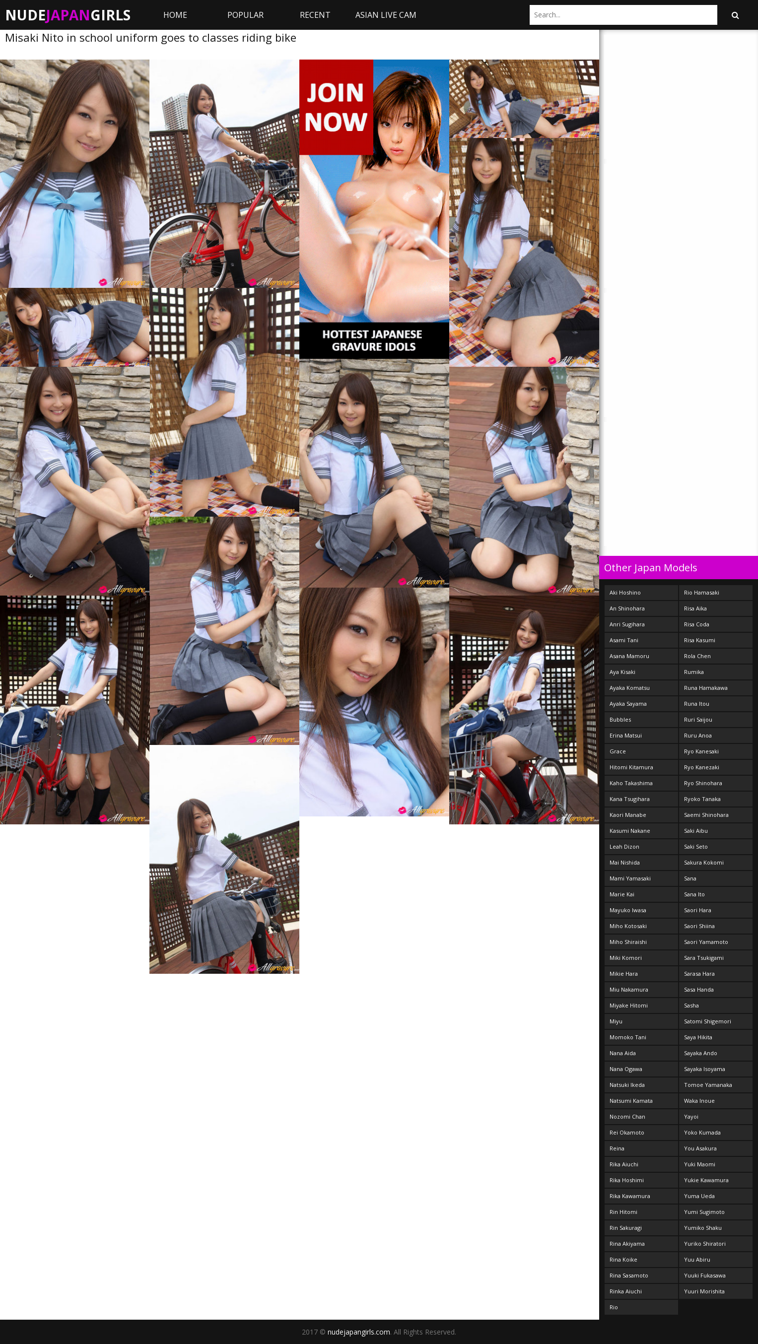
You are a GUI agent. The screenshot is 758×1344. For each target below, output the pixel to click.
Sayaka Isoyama (704, 1069)
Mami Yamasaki (630, 878)
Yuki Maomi (699, 1164)
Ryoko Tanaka (702, 799)
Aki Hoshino (625, 592)
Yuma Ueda (699, 1196)
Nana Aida (623, 1053)
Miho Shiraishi (628, 941)
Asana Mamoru (629, 656)
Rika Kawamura (630, 1196)
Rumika (694, 671)
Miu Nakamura (629, 989)
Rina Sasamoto (629, 1275)
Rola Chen (697, 656)
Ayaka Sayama (628, 703)
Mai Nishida (625, 862)
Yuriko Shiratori (705, 1243)
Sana (690, 878)
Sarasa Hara (699, 973)
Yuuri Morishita (704, 1291)
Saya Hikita (698, 1037)
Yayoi (691, 1116)
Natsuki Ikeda (627, 1084)
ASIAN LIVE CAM (385, 14)
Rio (614, 1307)
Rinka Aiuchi (626, 1291)
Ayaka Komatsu (630, 687)
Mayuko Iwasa (628, 910)
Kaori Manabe (628, 814)
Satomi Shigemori (707, 1021)
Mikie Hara (624, 973)
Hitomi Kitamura (631, 767)
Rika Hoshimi (627, 1180)
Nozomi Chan (627, 1116)
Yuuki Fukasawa (705, 1275)
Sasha (691, 1005)
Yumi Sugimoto (704, 1211)
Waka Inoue (699, 1100)
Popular (245, 14)
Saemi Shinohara (706, 814)
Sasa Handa (699, 989)
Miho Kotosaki (628, 926)
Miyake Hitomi (629, 1005)
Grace (618, 751)
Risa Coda (696, 624)
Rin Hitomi (623, 1211)
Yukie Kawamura (706, 1180)
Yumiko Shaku (703, 1227)
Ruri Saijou (698, 719)
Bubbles (620, 719)
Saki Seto (696, 846)
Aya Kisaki (622, 671)
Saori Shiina (699, 926)
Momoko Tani (628, 1037)
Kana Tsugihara (630, 799)
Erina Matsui (626, 735)
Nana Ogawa (626, 1069)
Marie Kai (622, 894)
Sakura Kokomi (704, 862)
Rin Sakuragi (626, 1227)
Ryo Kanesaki (701, 751)
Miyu (616, 1021)
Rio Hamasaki (701, 592)
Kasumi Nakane (630, 830)
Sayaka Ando (700, 1053)
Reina (617, 1148)
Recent (315, 14)
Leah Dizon (624, 846)
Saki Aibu (696, 830)
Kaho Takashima (631, 783)
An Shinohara (627, 608)
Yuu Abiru (697, 1259)
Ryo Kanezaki (701, 767)
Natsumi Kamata (631, 1100)
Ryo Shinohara (703, 783)
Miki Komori (626, 957)
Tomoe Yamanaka (708, 1084)
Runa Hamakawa (706, 687)
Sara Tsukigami (704, 957)
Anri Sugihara (627, 624)
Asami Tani (624, 640)
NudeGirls (68, 14)
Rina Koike (623, 1259)
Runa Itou (696, 703)
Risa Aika (695, 608)
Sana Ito (694, 894)
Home (175, 14)
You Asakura (700, 1148)
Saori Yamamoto (706, 941)
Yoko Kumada (702, 1132)
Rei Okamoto (627, 1132)
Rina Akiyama (627, 1243)
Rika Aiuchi (624, 1164)
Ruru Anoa (698, 735)
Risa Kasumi (699, 640)
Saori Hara (697, 910)
